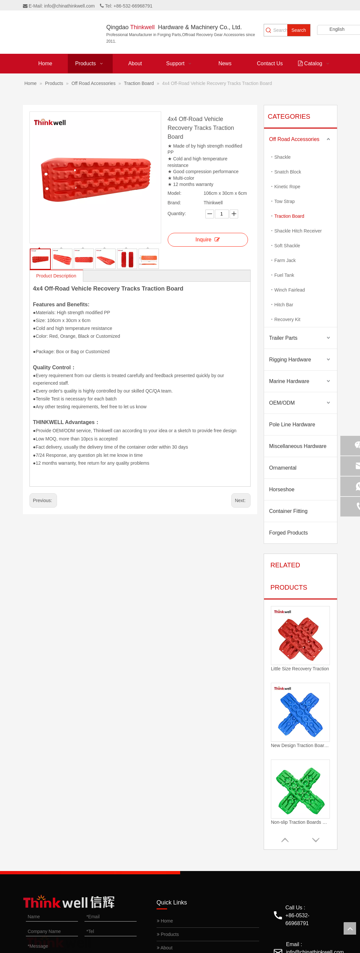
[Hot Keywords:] (298, 30)
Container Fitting (288, 511)
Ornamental (283, 468)
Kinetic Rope (287, 186)
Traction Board (289, 216)
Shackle (283, 157)
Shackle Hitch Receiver (298, 230)
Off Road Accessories (294, 139)
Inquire (208, 239)
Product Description (56, 275)
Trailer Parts (283, 338)
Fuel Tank (284, 275)
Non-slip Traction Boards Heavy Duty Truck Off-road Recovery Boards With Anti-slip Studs (300, 822)
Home (165, 920)
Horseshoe (281, 489)
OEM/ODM (282, 403)
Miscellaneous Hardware (298, 446)
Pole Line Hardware (292, 424)
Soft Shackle (287, 245)
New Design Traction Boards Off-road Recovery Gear (300, 745)
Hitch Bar (284, 304)
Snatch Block (288, 171)
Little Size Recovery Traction (300, 668)
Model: (174, 193)
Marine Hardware (289, 381)
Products (168, 934)
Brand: (174, 202)
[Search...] (280, 30)
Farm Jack (285, 260)
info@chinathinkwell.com (69, 6)
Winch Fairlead (290, 290)
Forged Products (288, 533)
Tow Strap (285, 201)
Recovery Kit (287, 319)
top (350, 928)
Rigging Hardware (290, 359)
